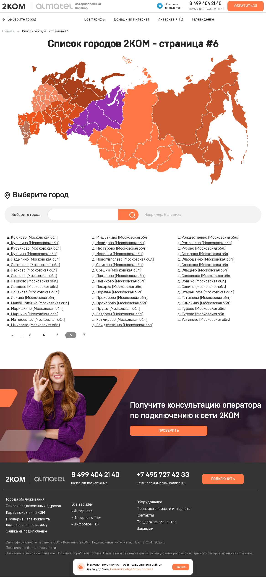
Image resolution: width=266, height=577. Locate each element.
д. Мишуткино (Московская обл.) (120, 237)
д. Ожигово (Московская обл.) (117, 265)
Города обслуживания (25, 499)
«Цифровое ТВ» (85, 524)
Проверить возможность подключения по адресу (28, 522)
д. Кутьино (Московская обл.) (32, 254)
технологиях (173, 8)
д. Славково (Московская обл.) (203, 265)
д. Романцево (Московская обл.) (204, 243)
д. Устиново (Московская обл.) (203, 319)
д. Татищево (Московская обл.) (204, 298)
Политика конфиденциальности (31, 548)
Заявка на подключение (26, 531)
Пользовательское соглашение (30, 553)
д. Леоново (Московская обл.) (32, 270)
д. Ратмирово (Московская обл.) (119, 319)
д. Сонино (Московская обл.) (201, 281)
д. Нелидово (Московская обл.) (119, 243)
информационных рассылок (166, 553)
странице (244, 553)
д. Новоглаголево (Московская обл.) (123, 259)
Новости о (171, 4)
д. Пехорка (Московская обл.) (117, 287)
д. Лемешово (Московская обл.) (33, 265)
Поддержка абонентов (157, 522)
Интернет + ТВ (170, 19)
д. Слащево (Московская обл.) (203, 270)
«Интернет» (81, 511)
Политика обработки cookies (131, 569)
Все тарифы (94, 19)
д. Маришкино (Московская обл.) (35, 309)
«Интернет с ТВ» (86, 518)
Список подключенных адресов (33, 506)
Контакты (145, 515)
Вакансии (145, 528)
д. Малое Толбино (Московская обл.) (38, 303)
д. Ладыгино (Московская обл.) (33, 259)
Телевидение (202, 19)
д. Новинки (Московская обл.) (117, 254)
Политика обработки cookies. (79, 553)
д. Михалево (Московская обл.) (33, 325)
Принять (180, 567)
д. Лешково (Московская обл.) (32, 281)
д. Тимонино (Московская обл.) (204, 303)
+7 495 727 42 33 (162, 475)
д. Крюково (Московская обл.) (32, 237)
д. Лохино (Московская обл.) (31, 298)
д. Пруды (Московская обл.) (116, 309)
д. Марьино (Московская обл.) (32, 314)
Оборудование (149, 502)
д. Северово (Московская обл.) (203, 254)
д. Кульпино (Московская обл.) (33, 243)
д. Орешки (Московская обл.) (116, 270)
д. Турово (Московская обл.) (201, 309)
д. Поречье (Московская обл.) (117, 292)
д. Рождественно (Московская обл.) (123, 325)
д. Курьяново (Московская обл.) (34, 248)
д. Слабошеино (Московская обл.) (206, 259)
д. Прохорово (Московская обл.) (120, 298)
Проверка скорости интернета (163, 509)
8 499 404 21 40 (205, 3)
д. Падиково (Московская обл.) (119, 276)
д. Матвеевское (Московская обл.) (36, 319)
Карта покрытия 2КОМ (25, 512)
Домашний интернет (131, 19)
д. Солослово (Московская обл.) (204, 276)
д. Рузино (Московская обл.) (201, 248)
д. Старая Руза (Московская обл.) (205, 292)
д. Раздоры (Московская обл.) (117, 314)
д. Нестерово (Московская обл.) (119, 248)
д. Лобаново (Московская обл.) (33, 292)
